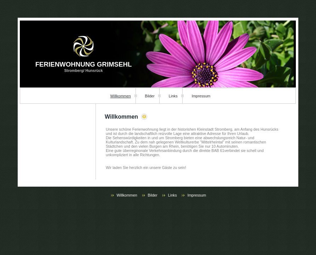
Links (173, 96)
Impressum (201, 96)
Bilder (150, 96)
